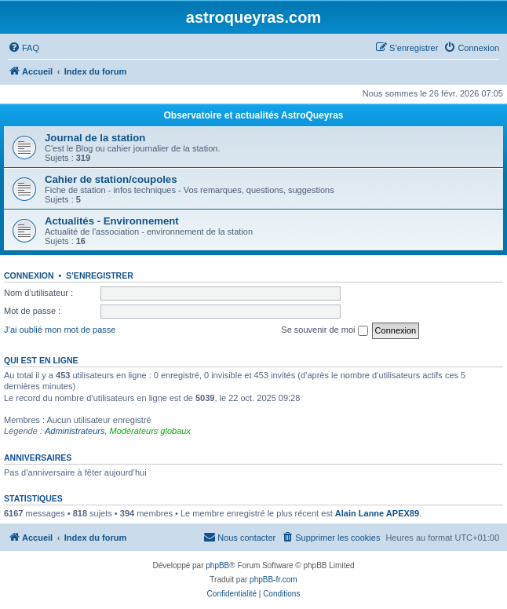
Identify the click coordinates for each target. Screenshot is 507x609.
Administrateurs (74, 431)
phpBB (217, 565)
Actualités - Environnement (112, 221)
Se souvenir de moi (324, 330)
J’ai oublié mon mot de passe (59, 329)
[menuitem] (23, 47)
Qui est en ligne (41, 360)
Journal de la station (95, 138)
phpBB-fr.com (273, 579)
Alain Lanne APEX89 (377, 513)
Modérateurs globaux (150, 431)
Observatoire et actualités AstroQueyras (254, 115)
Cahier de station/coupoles (111, 179)
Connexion (29, 275)
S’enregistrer (99, 275)
